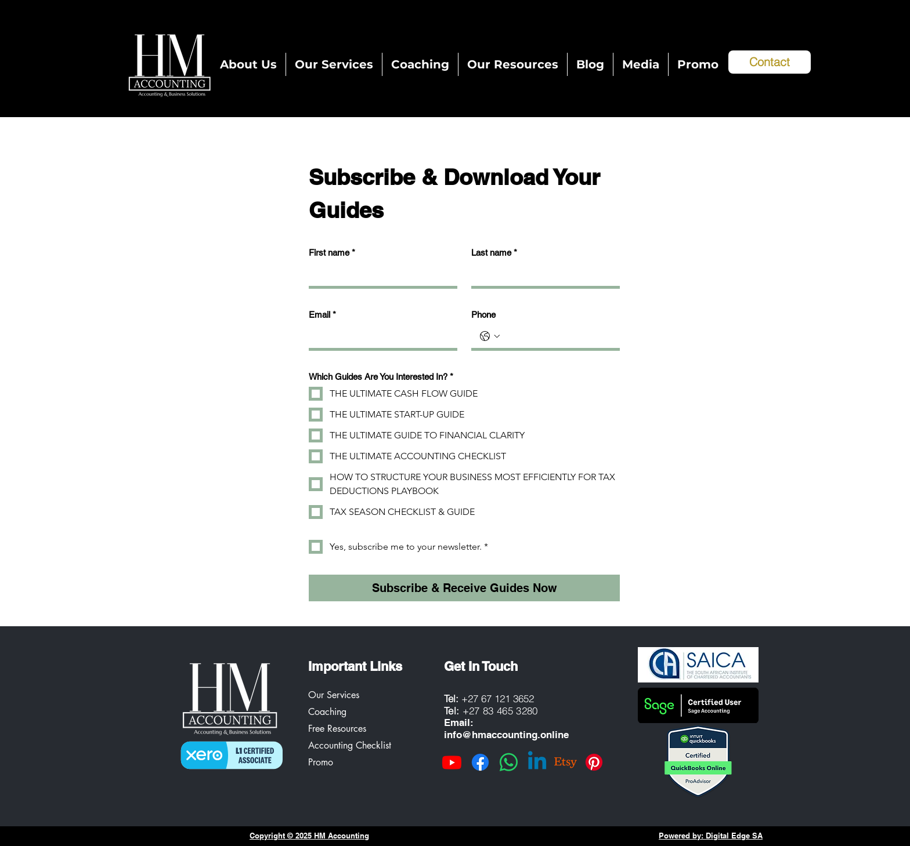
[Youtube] (451, 762)
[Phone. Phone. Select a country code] (489, 336)
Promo (320, 762)
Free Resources (337, 728)
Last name (494, 253)
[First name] (379, 274)
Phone (483, 314)
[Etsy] (565, 762)
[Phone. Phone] (557, 336)
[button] (512, 64)
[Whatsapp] (508, 762)
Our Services (333, 695)
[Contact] (769, 62)
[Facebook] (480, 762)
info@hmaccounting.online (506, 734)
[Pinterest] (594, 762)
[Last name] (542, 274)
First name (332, 253)
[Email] (379, 336)
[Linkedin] (537, 762)
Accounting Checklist (349, 745)
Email (322, 315)
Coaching (327, 712)
